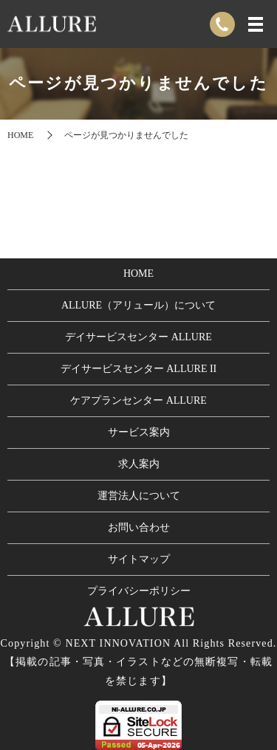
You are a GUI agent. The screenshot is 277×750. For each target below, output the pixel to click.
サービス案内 (139, 432)
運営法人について (139, 495)
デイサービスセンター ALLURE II (139, 368)
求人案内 (139, 463)
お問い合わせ (139, 527)
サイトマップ (139, 559)
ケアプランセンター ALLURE (138, 400)
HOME (20, 135)
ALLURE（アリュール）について (138, 305)
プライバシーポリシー (139, 590)
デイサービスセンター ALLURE (138, 337)
